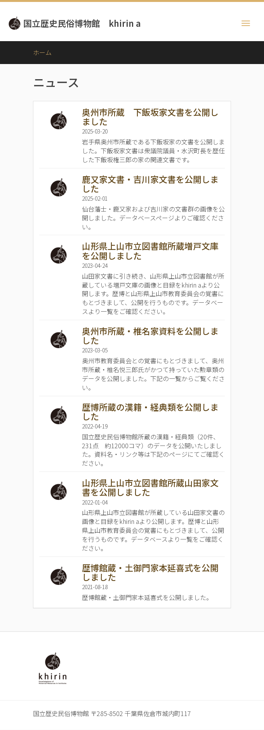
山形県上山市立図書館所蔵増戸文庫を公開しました (150, 250)
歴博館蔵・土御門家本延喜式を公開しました (150, 572)
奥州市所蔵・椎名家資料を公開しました (150, 335)
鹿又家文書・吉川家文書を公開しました (150, 183)
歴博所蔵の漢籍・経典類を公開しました (150, 411)
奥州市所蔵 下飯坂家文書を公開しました (150, 116)
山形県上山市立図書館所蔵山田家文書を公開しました (150, 487)
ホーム (42, 52)
